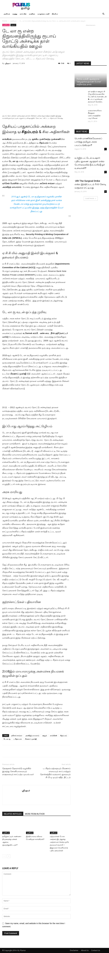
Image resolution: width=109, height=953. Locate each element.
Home (4, 21)
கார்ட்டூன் (23, 14)
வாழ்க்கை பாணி (43, 14)
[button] (103, 14)
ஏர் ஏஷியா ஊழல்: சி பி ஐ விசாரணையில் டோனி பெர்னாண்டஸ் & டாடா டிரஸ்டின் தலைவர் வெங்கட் (97, 96)
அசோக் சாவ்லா (16, 735)
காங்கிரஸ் (53, 735)
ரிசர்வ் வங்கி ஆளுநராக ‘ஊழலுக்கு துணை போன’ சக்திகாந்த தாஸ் (89, 82)
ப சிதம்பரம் (17, 739)
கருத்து (14, 14)
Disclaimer (74, 950)
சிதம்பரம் (63, 735)
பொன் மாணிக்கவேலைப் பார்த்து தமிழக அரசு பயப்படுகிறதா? (88, 142)
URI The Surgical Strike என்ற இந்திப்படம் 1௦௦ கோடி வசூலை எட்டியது (90, 184)
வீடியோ (55, 14)
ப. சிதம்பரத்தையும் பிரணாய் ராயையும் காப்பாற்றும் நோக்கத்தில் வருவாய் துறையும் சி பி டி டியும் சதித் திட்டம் (55, 773)
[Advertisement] (74, 6)
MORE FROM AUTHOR (35, 814)
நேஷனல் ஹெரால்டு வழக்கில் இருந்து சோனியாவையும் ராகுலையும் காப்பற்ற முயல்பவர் (18, 771)
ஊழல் (13, 25)
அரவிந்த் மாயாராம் (32, 735)
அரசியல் (7, 14)
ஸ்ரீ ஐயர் (8, 63)
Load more (90, 198)
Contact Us (95, 950)
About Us (85, 950)
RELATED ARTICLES (13, 814)
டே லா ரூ (7, 739)
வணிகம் (32, 14)
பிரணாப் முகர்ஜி (31, 739)
